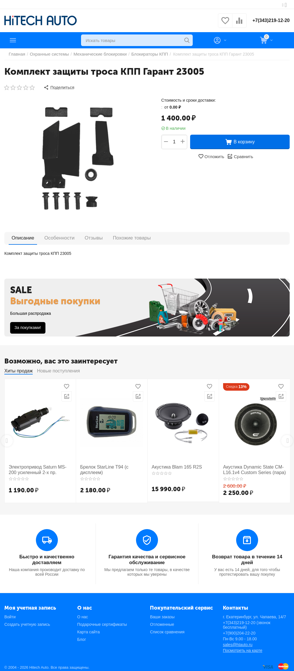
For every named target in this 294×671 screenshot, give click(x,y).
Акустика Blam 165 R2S (174, 465)
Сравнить (239, 155)
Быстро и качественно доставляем (47, 554)
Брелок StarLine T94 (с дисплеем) (101, 468)
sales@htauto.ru (237, 641)
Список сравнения (167, 628)
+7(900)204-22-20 (239, 630)
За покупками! (27, 326)
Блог (81, 636)
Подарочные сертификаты (102, 621)
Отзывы (78, 236)
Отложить (211, 155)
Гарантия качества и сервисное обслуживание (147, 557)
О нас (82, 613)
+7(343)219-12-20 (269, 20)
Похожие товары (108, 236)
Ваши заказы (162, 613)
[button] (58, 87)
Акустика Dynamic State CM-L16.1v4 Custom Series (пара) (250, 468)
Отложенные (162, 621)
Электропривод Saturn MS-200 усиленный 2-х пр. (37, 468)
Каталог (29, 40)
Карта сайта (88, 628)
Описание (20, 237)
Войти (10, 613)
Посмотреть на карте (242, 647)
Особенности (50, 236)
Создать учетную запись (27, 621)
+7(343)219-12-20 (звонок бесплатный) (246, 621)
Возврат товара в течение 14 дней (247, 557)
